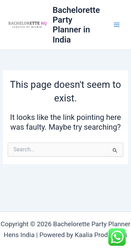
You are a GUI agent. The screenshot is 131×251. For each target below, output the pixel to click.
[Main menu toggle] (116, 25)
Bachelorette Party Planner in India (76, 25)
